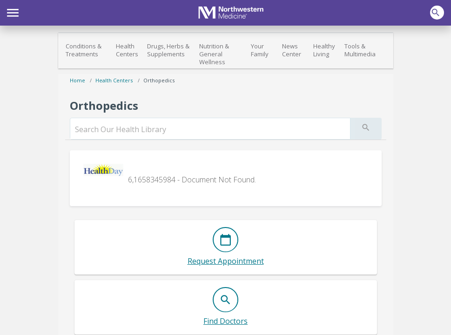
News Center (291, 50)
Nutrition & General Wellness (214, 54)
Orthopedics (159, 80)
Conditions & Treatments (83, 50)
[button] (12, 11)
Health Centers (127, 50)
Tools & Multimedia (360, 50)
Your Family (260, 50)
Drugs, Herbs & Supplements (168, 50)
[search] (210, 129)
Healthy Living (324, 50)
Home (77, 80)
